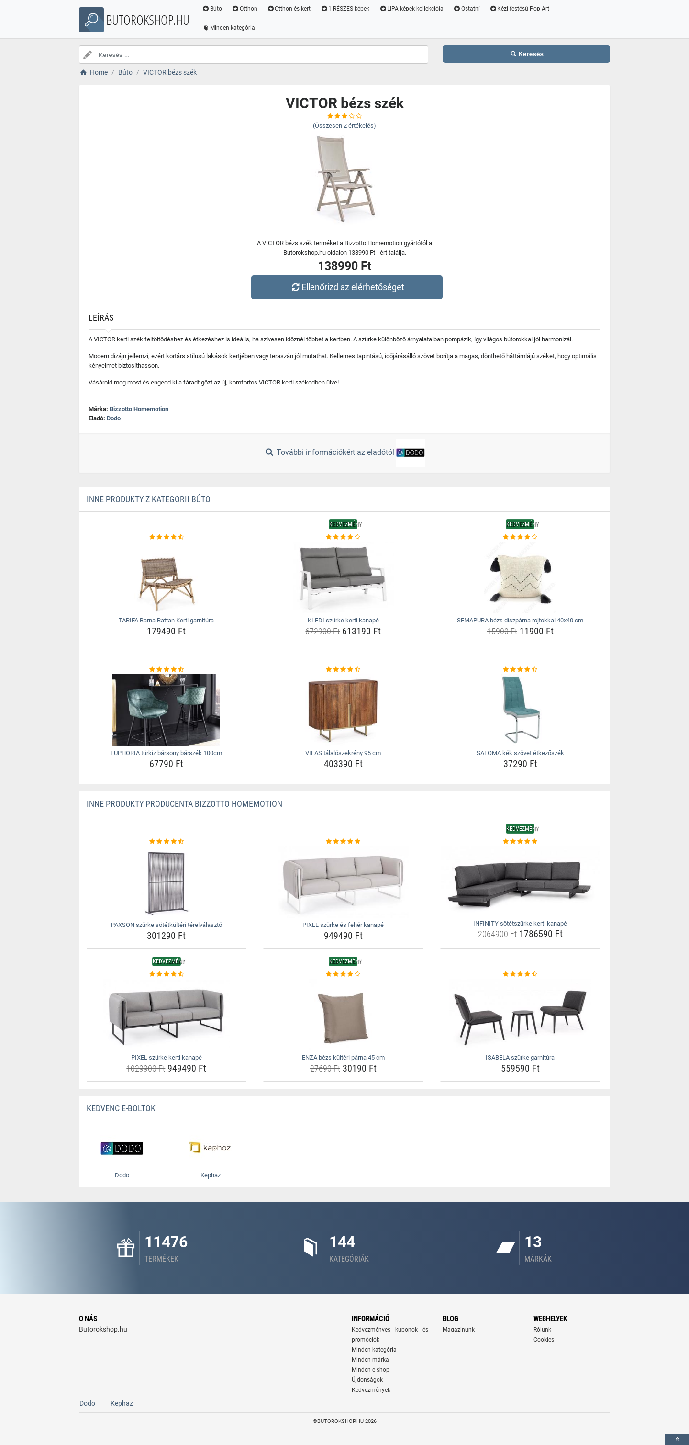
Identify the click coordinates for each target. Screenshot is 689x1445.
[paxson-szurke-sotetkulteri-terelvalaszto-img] (166, 882)
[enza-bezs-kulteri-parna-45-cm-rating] (343, 974)
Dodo (114, 418)
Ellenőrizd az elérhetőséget (346, 287)
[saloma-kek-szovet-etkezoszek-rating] (520, 670)
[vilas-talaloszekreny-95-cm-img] (343, 710)
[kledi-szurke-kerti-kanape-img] (343, 577)
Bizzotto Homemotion (139, 409)
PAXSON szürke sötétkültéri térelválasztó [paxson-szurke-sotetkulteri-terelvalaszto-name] (166, 924)
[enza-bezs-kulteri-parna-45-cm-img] (343, 1014)
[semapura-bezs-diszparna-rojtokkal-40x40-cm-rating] (520, 537)
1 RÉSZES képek (344, 8)
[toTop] (677, 1439)
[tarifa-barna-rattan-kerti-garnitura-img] (166, 577)
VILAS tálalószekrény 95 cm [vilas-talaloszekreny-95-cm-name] (343, 752)
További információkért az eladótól (344, 453)
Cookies (543, 1339)
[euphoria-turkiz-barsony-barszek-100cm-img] (166, 710)
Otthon (244, 8)
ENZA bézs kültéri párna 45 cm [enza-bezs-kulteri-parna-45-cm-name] (343, 1057)
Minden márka (370, 1359)
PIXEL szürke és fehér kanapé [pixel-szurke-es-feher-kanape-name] (343, 924)
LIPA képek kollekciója (411, 8)
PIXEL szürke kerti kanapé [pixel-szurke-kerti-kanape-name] (166, 1057)
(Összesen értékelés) (344, 125)
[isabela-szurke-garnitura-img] (520, 1014)
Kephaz (122, 1403)
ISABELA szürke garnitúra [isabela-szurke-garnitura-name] (520, 1057)
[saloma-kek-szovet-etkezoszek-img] (520, 710)
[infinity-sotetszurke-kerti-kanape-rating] (520, 842)
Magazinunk (459, 1329)
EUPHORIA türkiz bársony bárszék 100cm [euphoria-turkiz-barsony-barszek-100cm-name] (166, 752)
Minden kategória (228, 27)
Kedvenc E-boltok (121, 1108)
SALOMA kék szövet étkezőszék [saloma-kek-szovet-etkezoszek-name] (520, 752)
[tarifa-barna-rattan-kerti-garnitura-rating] (166, 537)
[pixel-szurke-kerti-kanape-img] (166, 1014)
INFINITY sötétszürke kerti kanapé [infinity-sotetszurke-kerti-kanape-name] (520, 923)
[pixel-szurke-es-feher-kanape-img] (343, 882)
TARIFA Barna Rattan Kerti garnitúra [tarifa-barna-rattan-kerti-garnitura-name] (166, 620)
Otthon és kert (289, 8)
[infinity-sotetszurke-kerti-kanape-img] (520, 881)
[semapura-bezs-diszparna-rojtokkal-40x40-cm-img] (520, 577)
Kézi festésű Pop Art (519, 8)
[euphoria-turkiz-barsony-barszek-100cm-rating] (166, 670)
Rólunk (542, 1329)
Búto (212, 8)
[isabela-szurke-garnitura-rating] (520, 974)
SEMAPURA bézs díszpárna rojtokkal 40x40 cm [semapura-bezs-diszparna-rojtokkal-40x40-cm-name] (520, 620)
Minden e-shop (370, 1369)
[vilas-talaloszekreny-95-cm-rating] (343, 670)
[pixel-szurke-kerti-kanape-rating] (166, 974)
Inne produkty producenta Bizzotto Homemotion (184, 804)
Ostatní (466, 8)
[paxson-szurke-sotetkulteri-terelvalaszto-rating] (166, 842)
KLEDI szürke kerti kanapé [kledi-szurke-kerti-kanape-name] (343, 620)
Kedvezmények (371, 1390)
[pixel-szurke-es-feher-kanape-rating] (343, 842)
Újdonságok (367, 1380)
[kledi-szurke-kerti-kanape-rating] (343, 537)
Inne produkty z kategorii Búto (149, 499)
